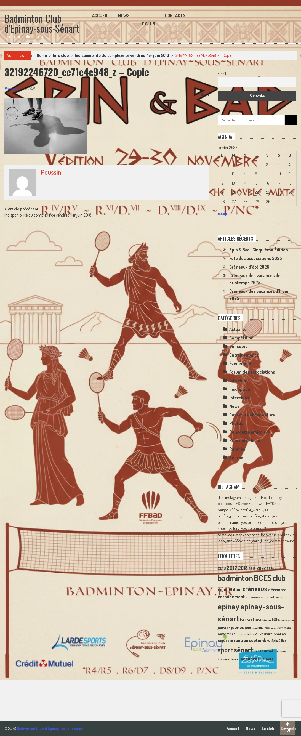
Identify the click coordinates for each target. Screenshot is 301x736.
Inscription (239, 389)
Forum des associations (252, 372)
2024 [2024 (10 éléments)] (270, 569)
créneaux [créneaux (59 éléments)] (255, 588)
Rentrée (237, 449)
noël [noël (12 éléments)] (239, 634)
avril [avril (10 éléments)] (278, 569)
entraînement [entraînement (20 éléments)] (231, 596)
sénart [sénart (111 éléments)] (244, 649)
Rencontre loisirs (246, 440)
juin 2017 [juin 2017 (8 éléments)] (258, 628)
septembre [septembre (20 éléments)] (260, 640)
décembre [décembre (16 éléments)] (277, 589)
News (124, 15)
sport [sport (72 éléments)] (225, 649)
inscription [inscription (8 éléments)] (288, 620)
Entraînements (244, 355)
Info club (61, 55)
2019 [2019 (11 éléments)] (252, 568)
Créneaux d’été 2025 (249, 267)
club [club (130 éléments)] (279, 578)
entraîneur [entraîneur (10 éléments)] (277, 597)
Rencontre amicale (247, 432)
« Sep (222, 213)
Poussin (10, 88)
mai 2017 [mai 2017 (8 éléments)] (277, 628)
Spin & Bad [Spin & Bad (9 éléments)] (278, 641)
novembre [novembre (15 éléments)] (227, 633)
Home (42, 55)
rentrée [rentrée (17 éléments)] (241, 640)
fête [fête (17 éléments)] (276, 620)
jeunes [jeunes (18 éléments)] (237, 627)
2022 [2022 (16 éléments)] (261, 568)
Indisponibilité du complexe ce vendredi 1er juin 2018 (122, 55)
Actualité (238, 329)
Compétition (241, 338)
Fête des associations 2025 (255, 258)
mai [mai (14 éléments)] (267, 627)
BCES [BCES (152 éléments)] (263, 578)
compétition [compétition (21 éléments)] (230, 589)
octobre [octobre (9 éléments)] (249, 634)
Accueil (100, 15)
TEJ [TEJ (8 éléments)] (256, 651)
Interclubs (239, 397)
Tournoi (236, 457)
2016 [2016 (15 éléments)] (222, 568)
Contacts (175, 15)
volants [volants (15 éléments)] (267, 658)
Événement (240, 363)
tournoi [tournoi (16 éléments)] (266, 650)
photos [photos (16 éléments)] (279, 633)
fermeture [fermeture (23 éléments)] (251, 620)
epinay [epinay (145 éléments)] (228, 606)
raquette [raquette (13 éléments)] (225, 640)
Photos (236, 423)
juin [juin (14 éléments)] (248, 627)
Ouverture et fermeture (252, 415)
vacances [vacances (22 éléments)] (250, 658)
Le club (147, 23)
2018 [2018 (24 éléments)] (243, 568)
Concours (238, 346)
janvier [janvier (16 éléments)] (224, 627)
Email (222, 73)
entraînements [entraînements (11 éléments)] (257, 597)
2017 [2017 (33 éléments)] (232, 567)
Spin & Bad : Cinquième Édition (258, 250)
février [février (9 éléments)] (266, 620)
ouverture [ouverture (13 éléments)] (264, 633)
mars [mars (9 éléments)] (287, 628)
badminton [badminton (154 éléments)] (235, 578)
